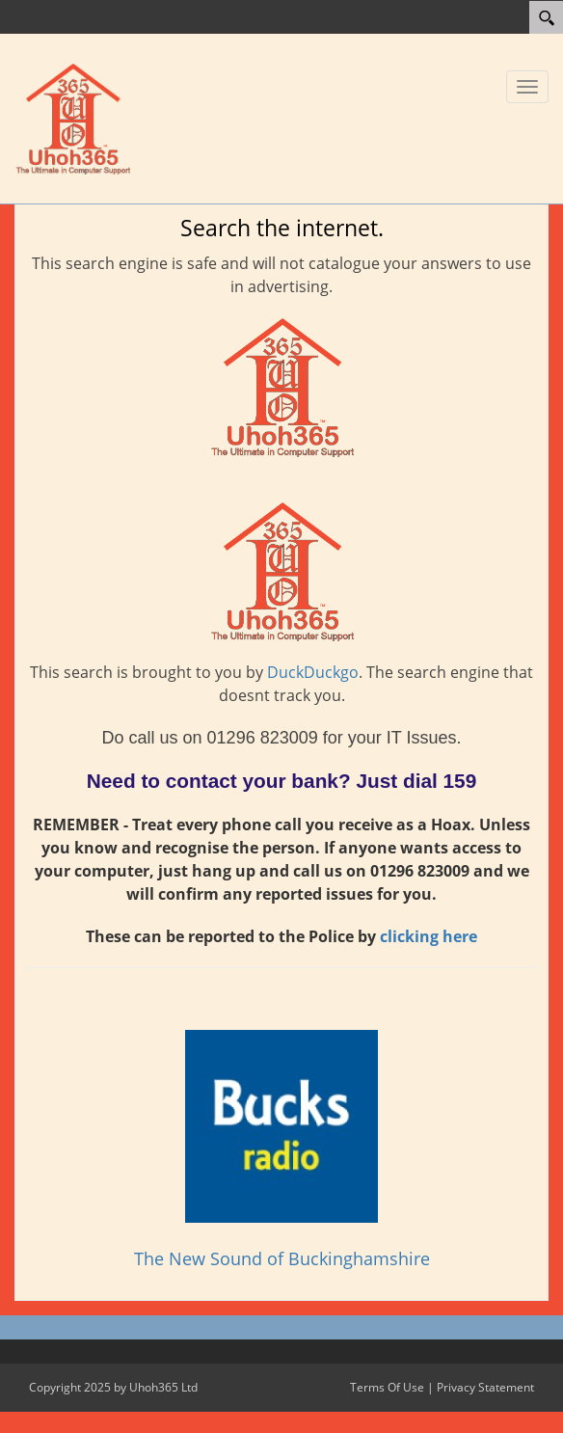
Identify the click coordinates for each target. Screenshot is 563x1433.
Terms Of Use (387, 1387)
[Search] (546, 17)
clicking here (428, 936)
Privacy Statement (485, 1387)
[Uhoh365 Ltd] (72, 116)
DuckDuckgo (313, 672)
